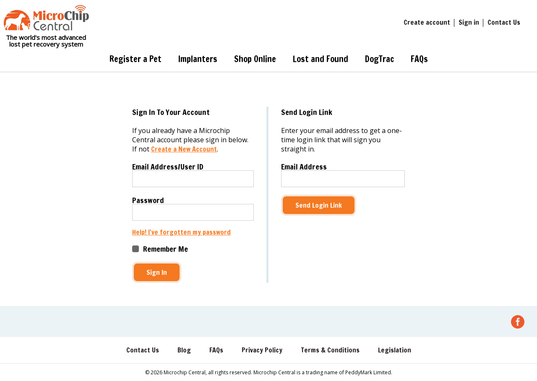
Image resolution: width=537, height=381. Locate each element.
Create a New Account (184, 149)
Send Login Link (318, 205)
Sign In (156, 272)
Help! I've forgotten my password (181, 232)
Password (148, 200)
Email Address (304, 166)
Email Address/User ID (167, 166)
